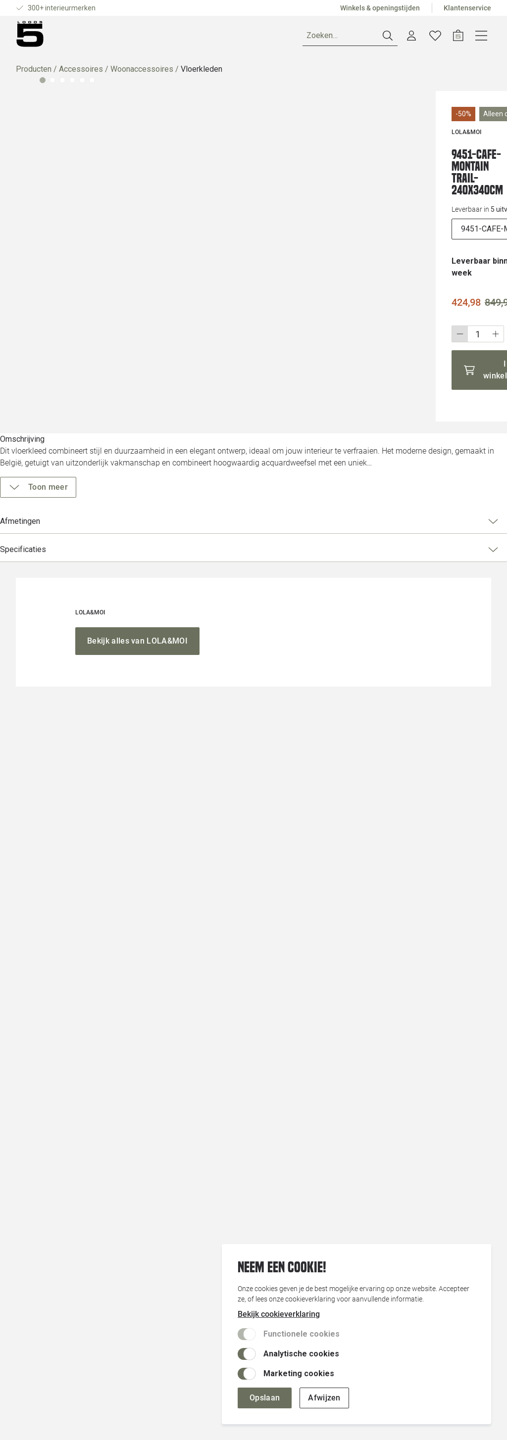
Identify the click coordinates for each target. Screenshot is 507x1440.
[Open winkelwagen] (482, 37)
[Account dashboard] (435, 37)
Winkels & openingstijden (380, 8)
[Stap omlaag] (339, 302)
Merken (148, 37)
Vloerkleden (201, 73)
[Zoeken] (373, 38)
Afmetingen (399, 509)
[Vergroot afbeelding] (160, 238)
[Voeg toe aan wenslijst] (469, 157)
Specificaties (399, 538)
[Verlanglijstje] (459, 37)
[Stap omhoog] (375, 302)
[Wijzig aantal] (357, 302)
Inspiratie (194, 37)
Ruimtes (104, 37)
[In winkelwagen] (403, 332)
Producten (33, 73)
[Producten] (45, 37)
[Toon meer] (369, 475)
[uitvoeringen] (403, 209)
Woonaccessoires (141, 73)
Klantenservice (467, 8)
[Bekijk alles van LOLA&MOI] (137, 1060)
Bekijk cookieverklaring (279, 1314)
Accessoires (81, 73)
